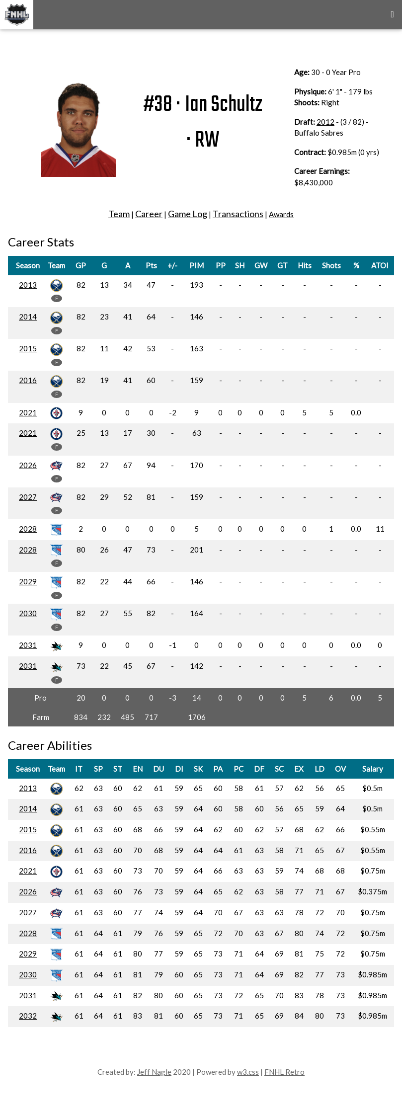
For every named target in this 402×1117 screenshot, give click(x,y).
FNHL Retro (284, 1071)
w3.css (248, 1071)
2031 (28, 644)
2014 (28, 316)
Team (119, 213)
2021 (28, 412)
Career (148, 213)
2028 (28, 528)
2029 (28, 581)
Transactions (238, 213)
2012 (325, 121)
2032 (28, 1015)
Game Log (187, 213)
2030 (28, 613)
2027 (28, 496)
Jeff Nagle (154, 1071)
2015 (28, 348)
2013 (28, 284)
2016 (28, 380)
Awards (281, 214)
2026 (28, 465)
